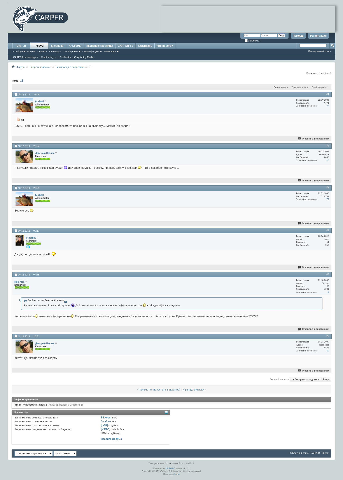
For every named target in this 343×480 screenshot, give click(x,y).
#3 (327, 187)
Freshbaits (65, 57)
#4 (327, 230)
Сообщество (71, 51)
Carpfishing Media (84, 57)
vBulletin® (170, 468)
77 (328, 105)
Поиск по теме (299, 87)
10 (328, 160)
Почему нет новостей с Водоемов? (159, 389)
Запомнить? (253, 41)
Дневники (57, 45)
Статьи (21, 45)
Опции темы (280, 87)
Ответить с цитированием (313, 138)
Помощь (298, 35)
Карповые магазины (99, 45)
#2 (327, 145)
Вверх (326, 379)
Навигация (110, 51)
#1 (327, 94)
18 (21, 81)
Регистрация (318, 35)
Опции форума (90, 51)
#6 (327, 335)
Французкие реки (193, 389)
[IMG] (104, 425)
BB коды (106, 417)
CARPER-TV (125, 45)
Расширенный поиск (319, 51)
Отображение (319, 87)
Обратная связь (299, 452)
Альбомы (75, 45)
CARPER (315, 452)
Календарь (55, 51)
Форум (39, 45)
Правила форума (111, 438)
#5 (327, 274)
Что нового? (165, 45)
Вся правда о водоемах (70, 67)
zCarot (176, 474)
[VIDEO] (105, 429)
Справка (42, 51)
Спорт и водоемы (40, 67)
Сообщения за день (24, 51)
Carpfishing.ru (48, 57)
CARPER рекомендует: (26, 57)
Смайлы (106, 421)
